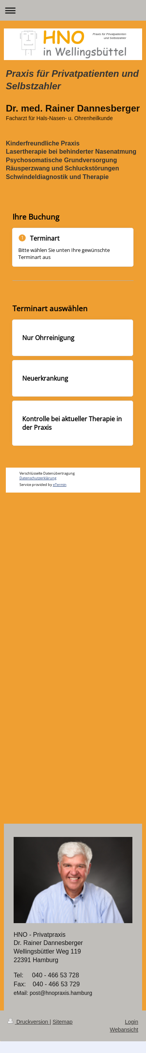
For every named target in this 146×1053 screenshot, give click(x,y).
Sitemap (62, 1022)
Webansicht (124, 1029)
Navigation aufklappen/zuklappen (73, 10)
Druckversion (28, 1022)
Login (131, 1022)
